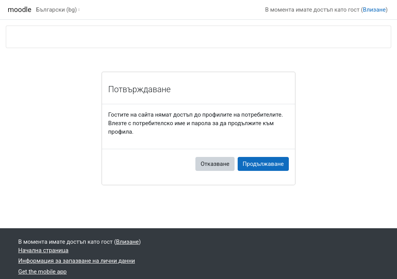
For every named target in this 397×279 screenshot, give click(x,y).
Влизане (374, 9)
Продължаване (263, 163)
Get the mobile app (42, 271)
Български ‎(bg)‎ (56, 9)
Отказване (214, 163)
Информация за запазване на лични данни (76, 260)
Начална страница (43, 250)
